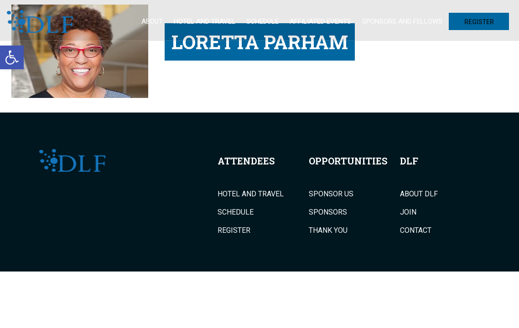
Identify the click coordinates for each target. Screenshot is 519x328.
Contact (415, 230)
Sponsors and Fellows (402, 21)
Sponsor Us (331, 194)
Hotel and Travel (204, 21)
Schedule (262, 21)
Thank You (328, 230)
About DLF (419, 194)
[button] (12, 57)
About (152, 21)
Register (479, 22)
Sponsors (328, 212)
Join (408, 212)
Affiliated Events (320, 21)
